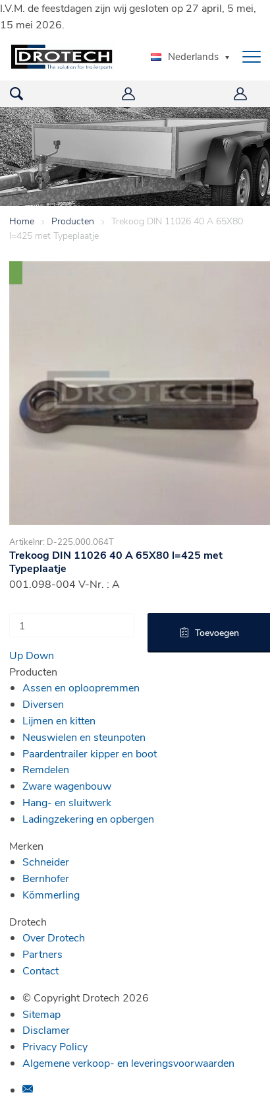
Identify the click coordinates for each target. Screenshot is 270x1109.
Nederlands (185, 56)
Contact (40, 970)
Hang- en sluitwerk (66, 802)
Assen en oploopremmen (81, 687)
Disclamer (46, 1029)
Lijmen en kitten (58, 720)
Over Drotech (53, 937)
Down (40, 655)
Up (16, 655)
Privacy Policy (55, 1046)
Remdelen (45, 769)
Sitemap (41, 1014)
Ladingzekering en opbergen (88, 818)
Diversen (43, 704)
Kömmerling (51, 894)
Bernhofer (45, 878)
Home (21, 220)
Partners (42, 954)
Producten (72, 220)
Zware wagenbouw (66, 785)
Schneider (45, 861)
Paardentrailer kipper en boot (89, 753)
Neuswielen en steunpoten (84, 737)
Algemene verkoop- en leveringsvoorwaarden (128, 1062)
